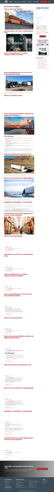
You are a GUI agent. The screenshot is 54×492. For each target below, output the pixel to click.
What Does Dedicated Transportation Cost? (17, 154)
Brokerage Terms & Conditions (33, 482)
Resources (24, 1)
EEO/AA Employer (18, 481)
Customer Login (44, 481)
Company (30, 1)
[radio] (42, 19)
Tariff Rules (30, 483)
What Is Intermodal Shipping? (13, 9)
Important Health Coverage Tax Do (21, 487)
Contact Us (7, 487)
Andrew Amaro (11, 268)
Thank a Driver (18, 483)
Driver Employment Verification (33, 481)
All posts (5, 457)
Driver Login (44, 482)
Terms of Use (32, 490)
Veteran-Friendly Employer (20, 482)
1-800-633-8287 (7, 484)
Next (8, 457)
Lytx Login (43, 483)
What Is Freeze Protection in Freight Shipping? (19, 178)
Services (11, 1)
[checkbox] (42, 21)
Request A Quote (44, 1)
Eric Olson (10, 452)
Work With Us (17, 1)
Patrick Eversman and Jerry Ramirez (14, 350)
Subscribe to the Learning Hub (33, 487)
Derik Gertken (10, 377)
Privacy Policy (26, 490)
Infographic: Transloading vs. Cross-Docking (18, 202)
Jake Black (10, 308)
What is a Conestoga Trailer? (13, 95)
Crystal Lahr (10, 288)
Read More (8, 250)
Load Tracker (36, 1)
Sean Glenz (10, 330)
